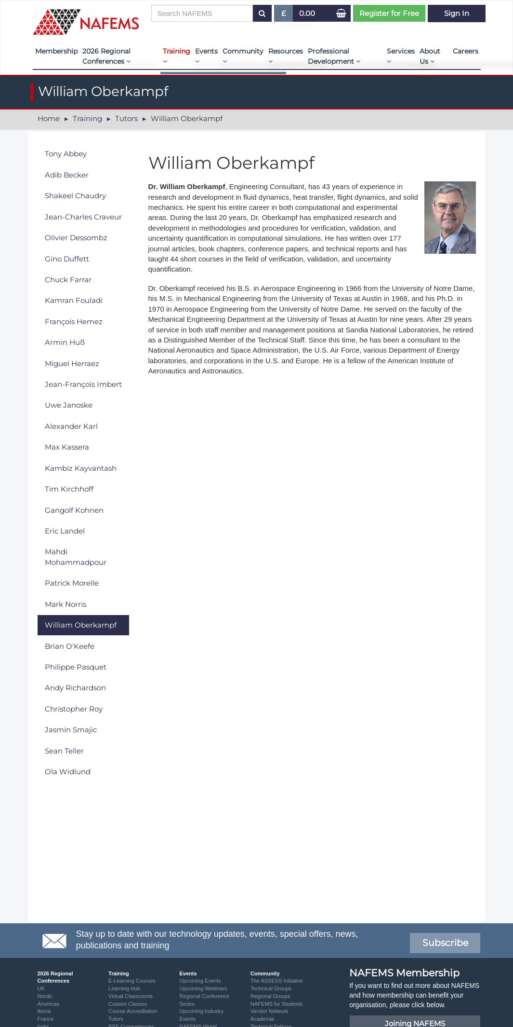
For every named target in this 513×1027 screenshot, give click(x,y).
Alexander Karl (71, 426)
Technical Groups (270, 988)
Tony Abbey (66, 153)
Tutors (126, 118)
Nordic (45, 996)
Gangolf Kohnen (74, 510)
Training (176, 56)
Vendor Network (269, 1011)
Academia (262, 1019)
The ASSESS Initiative (276, 981)
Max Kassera (67, 447)
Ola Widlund (68, 771)
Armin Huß (65, 342)
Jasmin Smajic (71, 729)
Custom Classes (127, 1004)
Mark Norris (65, 604)
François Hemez (74, 321)
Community (243, 56)
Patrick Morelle (72, 583)
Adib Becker (67, 174)
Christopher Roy (74, 708)
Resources (285, 56)
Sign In (456, 13)
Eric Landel (65, 530)
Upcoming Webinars (203, 988)
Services (401, 56)
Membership (56, 51)
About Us (430, 56)
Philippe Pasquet (75, 666)
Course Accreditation (133, 1011)
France (46, 1019)
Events (206, 56)
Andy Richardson (75, 687)
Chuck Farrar (68, 279)
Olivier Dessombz (76, 237)
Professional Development (334, 56)
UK (41, 988)
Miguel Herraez (72, 363)
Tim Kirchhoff (69, 488)
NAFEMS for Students (276, 1004)
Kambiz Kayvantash (81, 468)
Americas (49, 1004)
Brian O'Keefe (69, 646)
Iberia (44, 1011)
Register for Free (389, 13)
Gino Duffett (67, 258)
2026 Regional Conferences (106, 56)
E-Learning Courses (132, 981)
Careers (465, 51)
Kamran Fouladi (74, 300)
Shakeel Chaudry (75, 195)
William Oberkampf (81, 625)
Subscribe (445, 942)
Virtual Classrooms (130, 996)
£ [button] (284, 15)
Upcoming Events (200, 981)
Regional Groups (270, 996)
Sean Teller (64, 750)
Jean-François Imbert (83, 384)
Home (49, 118)
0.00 (307, 13)
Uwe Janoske (68, 405)
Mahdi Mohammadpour (75, 556)
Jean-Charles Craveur (83, 216)
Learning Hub (124, 988)
